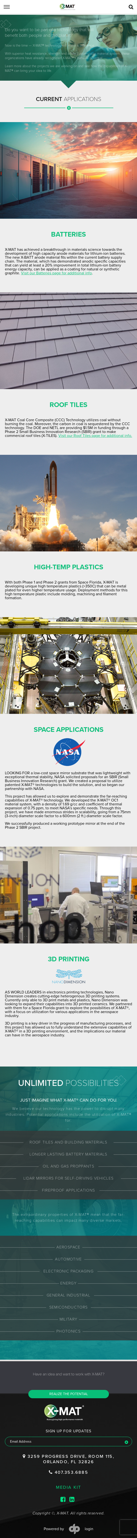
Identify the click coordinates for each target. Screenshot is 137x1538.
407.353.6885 (69, 1464)
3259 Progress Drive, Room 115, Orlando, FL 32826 (68, 1451)
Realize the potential (68, 1386)
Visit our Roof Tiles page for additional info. (53, 435)
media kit (68, 1479)
